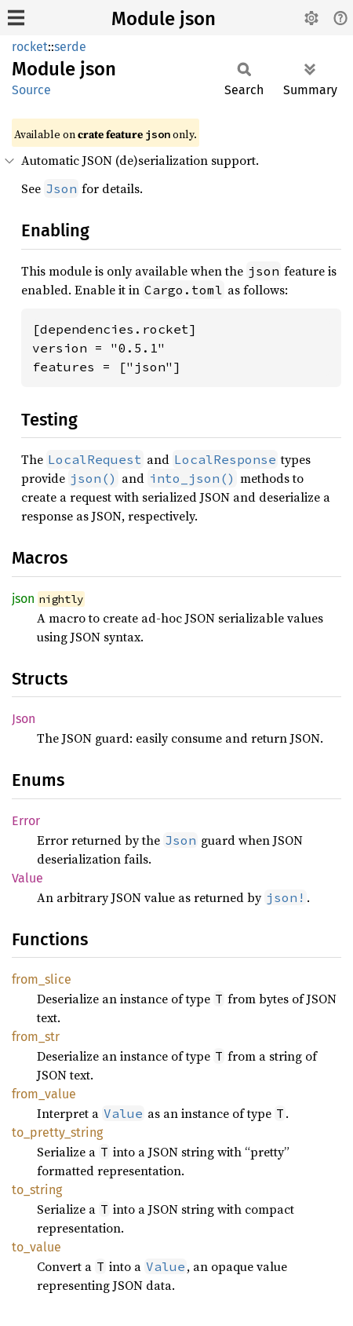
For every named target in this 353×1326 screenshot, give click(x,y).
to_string (37, 1189)
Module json (163, 19)
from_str (36, 1036)
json (23, 598)
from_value (44, 1094)
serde (70, 46)
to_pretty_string (57, 1132)
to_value (36, 1247)
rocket (30, 46)
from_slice (41, 979)
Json (23, 718)
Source (31, 89)
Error (26, 820)
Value (27, 878)
